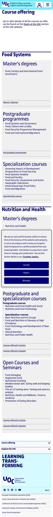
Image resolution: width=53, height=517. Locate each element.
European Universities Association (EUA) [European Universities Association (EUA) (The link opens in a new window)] (16, 495)
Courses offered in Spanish (14, 351)
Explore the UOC (9, 449)
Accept (26, 265)
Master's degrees (10, 102)
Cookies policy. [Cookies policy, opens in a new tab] (31, 256)
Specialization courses (12, 196)
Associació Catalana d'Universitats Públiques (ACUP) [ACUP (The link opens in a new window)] (20, 508)
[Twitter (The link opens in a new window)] (8, 490)
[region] (26, 258)
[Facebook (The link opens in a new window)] (5, 490)
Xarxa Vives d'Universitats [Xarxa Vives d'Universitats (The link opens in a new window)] (11, 512)
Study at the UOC (32, 24)
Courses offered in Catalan (14, 345)
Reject (26, 273)
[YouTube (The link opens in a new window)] (20, 490)
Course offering (8, 443)
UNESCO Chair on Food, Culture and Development (21, 4)
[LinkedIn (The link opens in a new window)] (12, 490)
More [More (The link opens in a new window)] (47, 490)
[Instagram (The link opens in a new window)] (16, 490)
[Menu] (47, 4)
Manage (26, 280)
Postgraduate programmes (14, 153)
